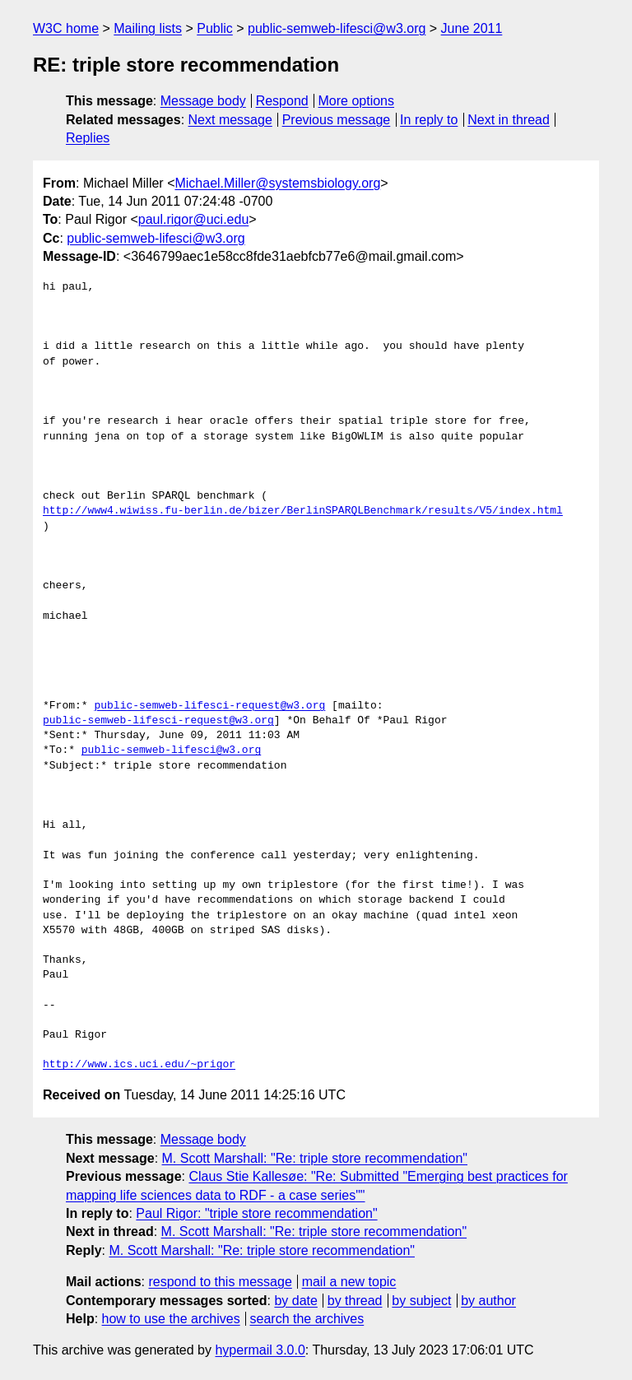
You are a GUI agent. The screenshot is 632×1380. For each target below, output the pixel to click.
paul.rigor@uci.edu (193, 219)
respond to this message (219, 1282)
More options (356, 101)
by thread (355, 1301)
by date (295, 1301)
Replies (87, 138)
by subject (421, 1301)
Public (215, 28)
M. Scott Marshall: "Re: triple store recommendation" (315, 1158)
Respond (282, 101)
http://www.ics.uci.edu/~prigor (139, 1064)
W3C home (66, 28)
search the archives (307, 1319)
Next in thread (508, 120)
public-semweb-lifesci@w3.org (336, 28)
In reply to (429, 120)
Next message (230, 120)
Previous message (336, 120)
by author (488, 1301)
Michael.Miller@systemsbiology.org (277, 183)
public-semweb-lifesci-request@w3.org (209, 706)
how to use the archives (171, 1319)
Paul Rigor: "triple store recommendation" (256, 1213)
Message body (203, 101)
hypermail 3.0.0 (259, 1350)
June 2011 (472, 28)
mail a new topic (349, 1282)
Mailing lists (148, 28)
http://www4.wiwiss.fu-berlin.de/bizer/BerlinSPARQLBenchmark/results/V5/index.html (303, 511)
